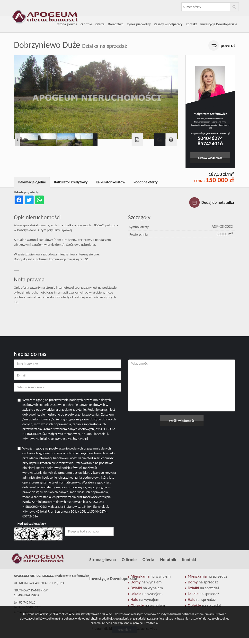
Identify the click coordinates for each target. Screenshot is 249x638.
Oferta (99, 24)
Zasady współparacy (168, 24)
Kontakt (191, 24)
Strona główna (67, 24)
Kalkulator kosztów (110, 182)
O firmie (86, 24)
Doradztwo (116, 24)
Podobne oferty (145, 182)
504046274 (210, 138)
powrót (228, 45)
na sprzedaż (203, 593)
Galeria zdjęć (159, 139)
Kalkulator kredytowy (71, 182)
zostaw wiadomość (210, 158)
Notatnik (168, 559)
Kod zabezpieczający (32, 524)
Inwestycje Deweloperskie (218, 24)
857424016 (210, 143)
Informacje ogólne (32, 182)
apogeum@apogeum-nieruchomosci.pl (210, 133)
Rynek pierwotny (139, 24)
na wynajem (146, 593)
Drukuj (171, 139)
